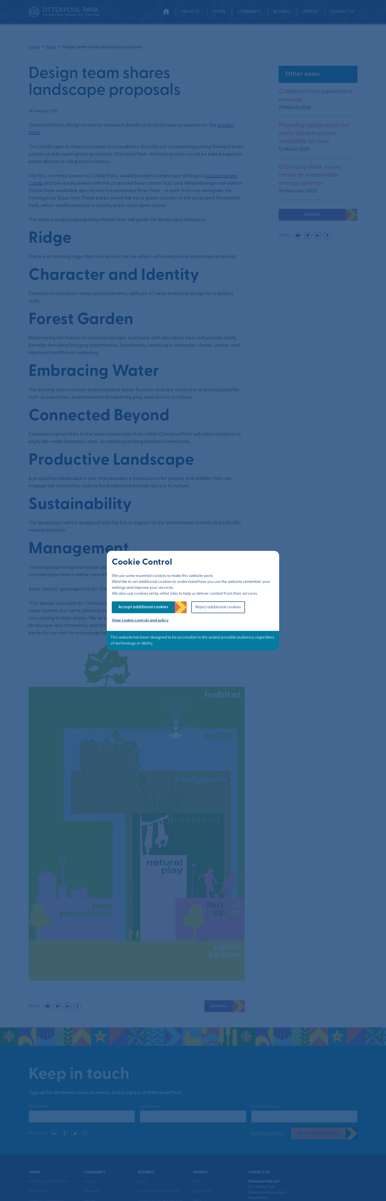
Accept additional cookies (143, 607)
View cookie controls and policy (140, 621)
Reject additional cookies (218, 607)
